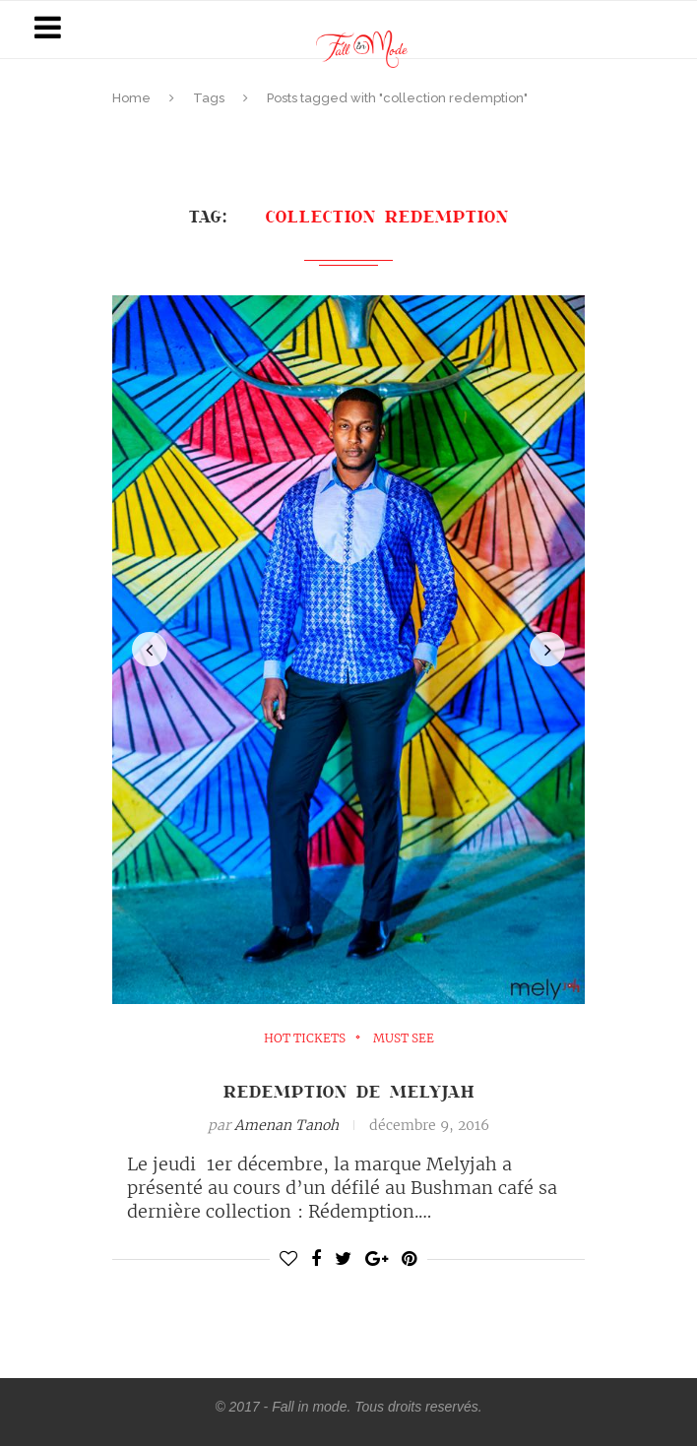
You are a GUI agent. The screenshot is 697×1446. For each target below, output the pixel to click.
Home (131, 98)
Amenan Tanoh (286, 1125)
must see (403, 1038)
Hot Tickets (305, 1038)
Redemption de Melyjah (349, 1090)
